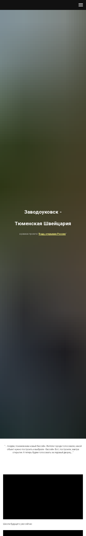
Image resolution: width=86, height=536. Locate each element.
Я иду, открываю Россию (52, 234)
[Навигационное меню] (81, 5)
